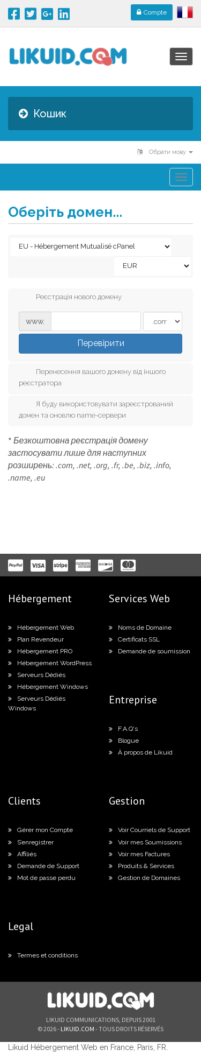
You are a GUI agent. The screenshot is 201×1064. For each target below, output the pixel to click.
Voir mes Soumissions (145, 842)
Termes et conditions (43, 955)
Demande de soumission (149, 651)
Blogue (124, 740)
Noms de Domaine (140, 627)
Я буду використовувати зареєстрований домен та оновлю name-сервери (96, 409)
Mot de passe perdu (42, 878)
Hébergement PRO (40, 651)
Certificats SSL (134, 639)
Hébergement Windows (48, 686)
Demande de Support (43, 866)
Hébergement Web (41, 627)
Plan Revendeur (36, 639)
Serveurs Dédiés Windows (36, 703)
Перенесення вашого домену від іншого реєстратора (92, 377)
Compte (152, 12)
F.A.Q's (123, 728)
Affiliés (22, 854)
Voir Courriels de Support (149, 830)
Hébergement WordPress (50, 663)
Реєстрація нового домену (70, 298)
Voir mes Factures (139, 854)
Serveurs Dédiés (36, 675)
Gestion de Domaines (144, 878)
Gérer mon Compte (40, 830)
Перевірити (100, 343)
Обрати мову (165, 152)
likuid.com (77, 1029)
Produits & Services (141, 866)
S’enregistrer (31, 842)
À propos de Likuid (141, 752)
